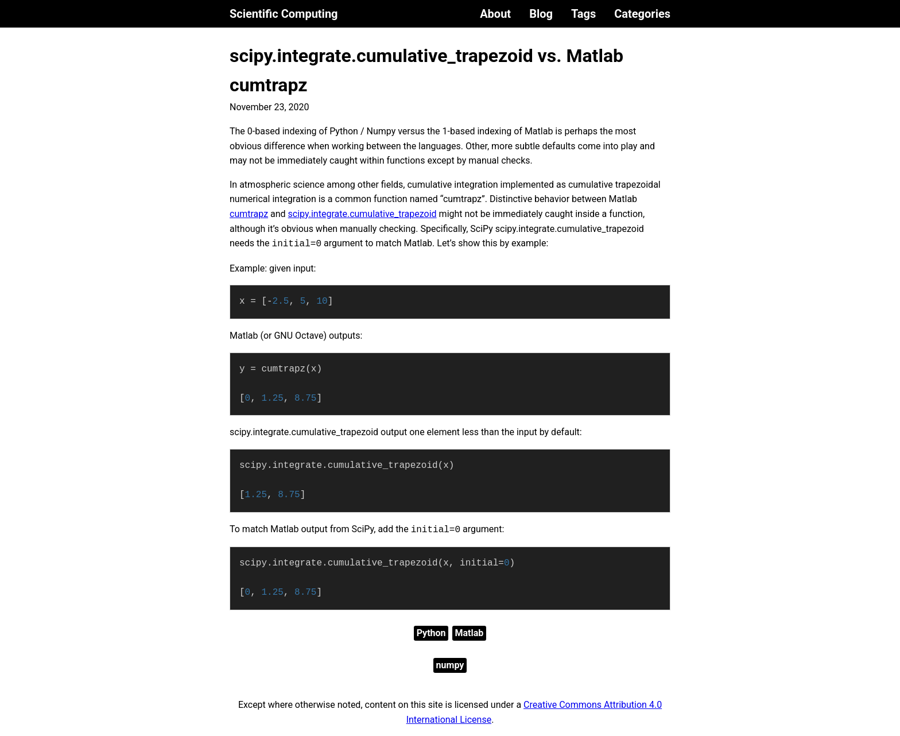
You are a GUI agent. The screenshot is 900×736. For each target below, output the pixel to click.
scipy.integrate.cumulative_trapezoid (362, 213)
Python (431, 632)
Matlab (469, 632)
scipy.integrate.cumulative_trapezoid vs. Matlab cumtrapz (426, 70)
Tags (583, 14)
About (495, 14)
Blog (541, 14)
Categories (642, 14)
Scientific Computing (284, 14)
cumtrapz (249, 213)
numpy (450, 665)
